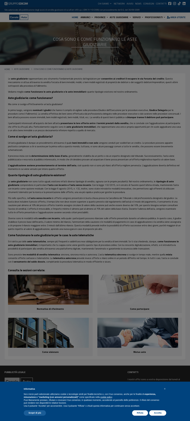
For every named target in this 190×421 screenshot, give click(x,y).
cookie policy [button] (106, 397)
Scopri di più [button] (34, 413)
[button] (164, 388)
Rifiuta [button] (140, 413)
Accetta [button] (158, 413)
